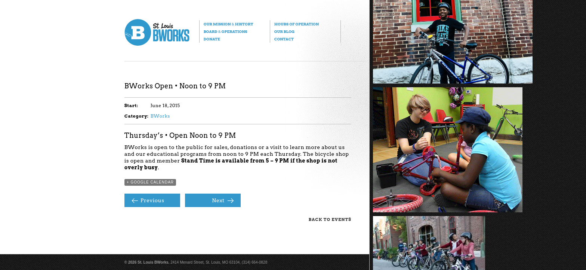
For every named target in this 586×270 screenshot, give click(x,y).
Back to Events (330, 219)
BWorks (160, 116)
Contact (284, 39)
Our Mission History (228, 24)
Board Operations (225, 31)
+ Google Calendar (150, 182)
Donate (212, 39)
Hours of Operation (296, 24)
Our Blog (284, 31)
